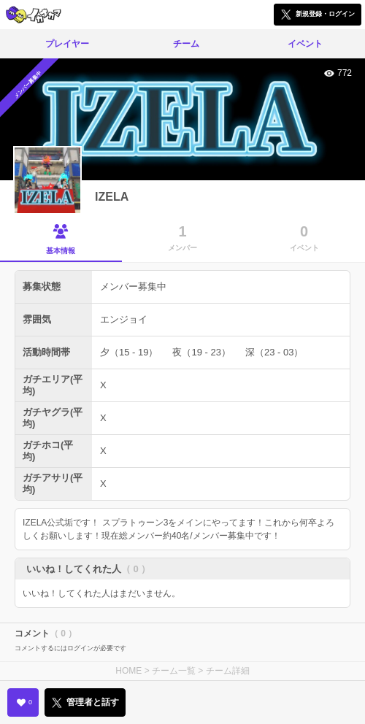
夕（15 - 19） (129, 352)
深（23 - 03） (274, 352)
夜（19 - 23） (201, 352)
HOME (128, 671)
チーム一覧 (174, 671)
